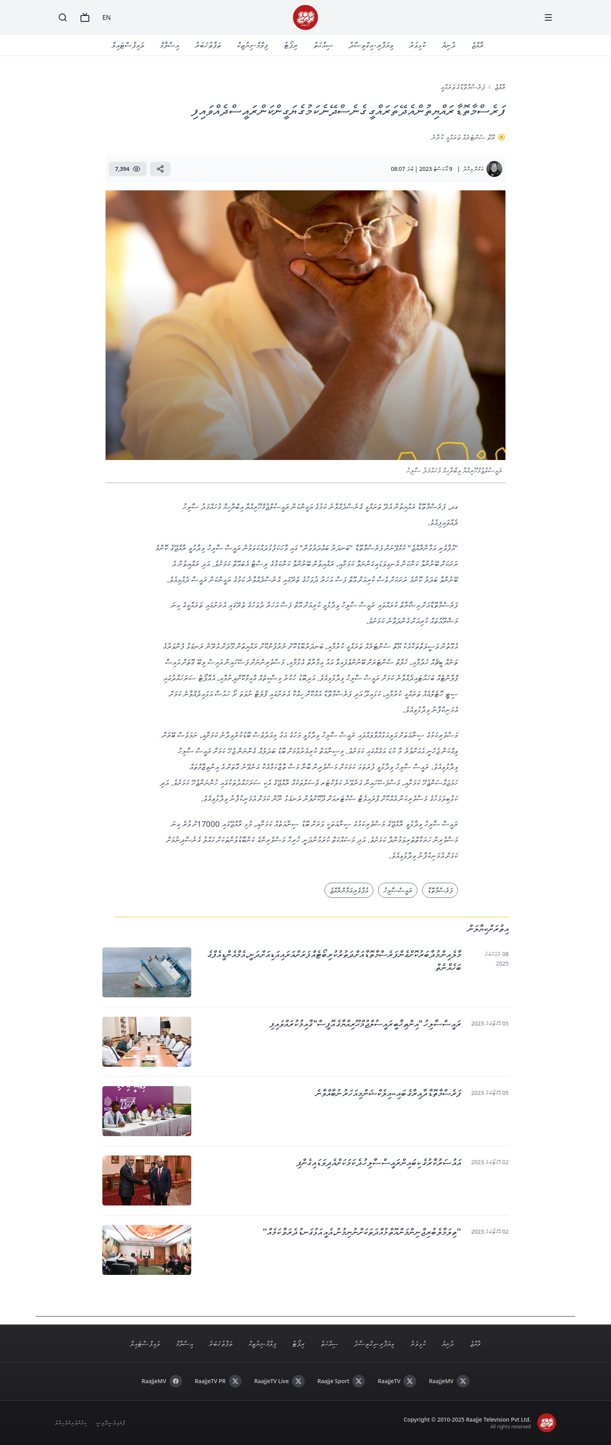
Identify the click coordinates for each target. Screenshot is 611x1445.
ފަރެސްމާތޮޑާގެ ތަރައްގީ (462, 87)
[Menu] (548, 17)
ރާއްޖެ (477, 45)
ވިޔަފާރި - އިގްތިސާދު (371, 45)
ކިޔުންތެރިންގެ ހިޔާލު (70, 1422)
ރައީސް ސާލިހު (397, 890)
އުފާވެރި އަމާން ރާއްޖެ (349, 890)
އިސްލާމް (169, 45)
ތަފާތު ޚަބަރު (208, 45)
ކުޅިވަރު (417, 45)
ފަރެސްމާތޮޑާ (440, 890)
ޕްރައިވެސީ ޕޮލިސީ (110, 1422)
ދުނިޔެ (448, 45)
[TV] (85, 17)
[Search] (63, 17)
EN (106, 17)
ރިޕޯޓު (291, 45)
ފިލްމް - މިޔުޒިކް (252, 45)
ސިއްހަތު (323, 45)
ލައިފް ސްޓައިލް (127, 45)
